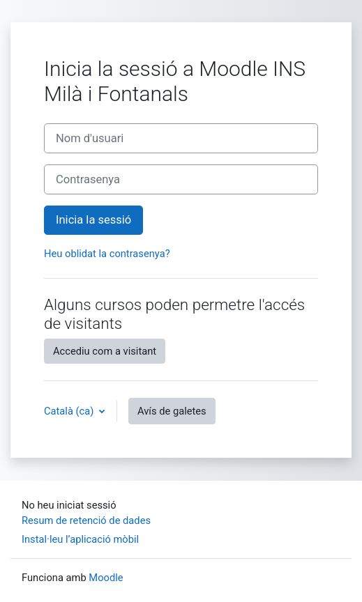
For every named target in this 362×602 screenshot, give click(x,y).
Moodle (106, 577)
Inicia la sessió (93, 219)
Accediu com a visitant (104, 351)
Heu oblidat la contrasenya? (107, 253)
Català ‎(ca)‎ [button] (70, 411)
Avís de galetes (171, 411)
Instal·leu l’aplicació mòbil (80, 539)
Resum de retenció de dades (86, 520)
